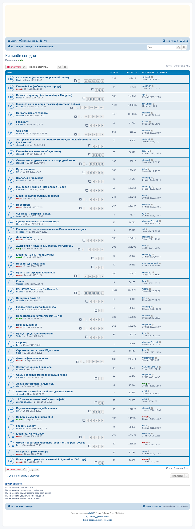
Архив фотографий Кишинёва (35, 383)
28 (102, 134)
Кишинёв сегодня (20, 56)
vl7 (143, 95)
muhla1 (19, 369)
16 (98, 81)
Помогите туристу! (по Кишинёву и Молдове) (44, 95)
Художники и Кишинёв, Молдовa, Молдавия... (44, 245)
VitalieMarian (148, 358)
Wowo (19, 216)
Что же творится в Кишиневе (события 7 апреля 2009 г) (50, 442)
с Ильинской (22, 309)
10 (102, 249)
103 (101, 107)
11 (90, 276)
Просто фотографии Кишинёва (35, 272)
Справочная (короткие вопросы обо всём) (42, 77)
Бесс (18, 445)
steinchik (146, 77)
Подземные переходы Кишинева (36, 408)
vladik (19, 386)
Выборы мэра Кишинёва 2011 (34, 417)
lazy (144, 281)
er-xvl (19, 257)
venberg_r (147, 178)
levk (144, 245)
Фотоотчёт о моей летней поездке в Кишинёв (44, 391)
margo (19, 98)
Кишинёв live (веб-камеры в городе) (38, 86)
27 (98, 134)
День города (24, 237)
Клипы (20, 281)
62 (94, 293)
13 (86, 81)
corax (19, 89)
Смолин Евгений (150, 221)
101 (91, 107)
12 (94, 276)
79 (90, 116)
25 (90, 134)
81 (98, 116)
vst (143, 229)
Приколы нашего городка (32, 113)
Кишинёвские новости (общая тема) (38, 151)
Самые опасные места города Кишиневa (41, 374)
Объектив (22, 130)
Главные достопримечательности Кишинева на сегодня (51, 229)
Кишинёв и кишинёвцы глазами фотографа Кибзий (48, 104)
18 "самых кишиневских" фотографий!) (40, 399)
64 (102, 293)
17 (102, 81)
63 (98, 293)
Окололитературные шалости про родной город (46, 160)
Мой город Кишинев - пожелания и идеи (41, 186)
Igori (144, 213)
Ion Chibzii (21, 106)
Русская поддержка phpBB (97, 517)
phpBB (91, 513)
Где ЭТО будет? (26, 425)
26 (94, 134)
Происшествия (25, 169)
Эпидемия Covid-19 (28, 298)
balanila (19, 292)
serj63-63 (146, 86)
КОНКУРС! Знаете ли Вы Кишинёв (37, 289)
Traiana (19, 336)
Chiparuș (21, 342)
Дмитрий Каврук (24, 402)
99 (82, 107)
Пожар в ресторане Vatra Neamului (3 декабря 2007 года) (51, 459)
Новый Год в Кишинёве (30, 263)
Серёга (19, 124)
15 (94, 81)
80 (94, 116)
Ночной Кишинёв (26, 324)
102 (96, 107)
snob (144, 451)
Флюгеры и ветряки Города (33, 213)
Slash (19, 353)
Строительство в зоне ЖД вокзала (37, 350)
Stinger (145, 151)
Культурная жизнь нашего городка (37, 221)
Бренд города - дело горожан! (35, 333)
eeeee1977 (21, 232)
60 (86, 293)
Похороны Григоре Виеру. (32, 451)
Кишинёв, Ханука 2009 (30, 433)
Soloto (19, 80)
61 (90, 293)
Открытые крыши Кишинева (34, 367)
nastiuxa (20, 180)
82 (102, 116)
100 (86, 107)
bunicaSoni (21, 133)
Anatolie (20, 189)
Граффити (22, 121)
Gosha (145, 121)
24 (86, 134)
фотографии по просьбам (32, 358)
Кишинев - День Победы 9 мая (35, 254)
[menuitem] (28, 41)
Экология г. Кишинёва (29, 178)
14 (90, 81)
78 (86, 116)
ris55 (18, 172)
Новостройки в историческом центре (39, 315)
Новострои (23, 204)
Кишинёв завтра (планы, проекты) (37, 195)
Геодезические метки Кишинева (36, 307)
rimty (20, 60)
